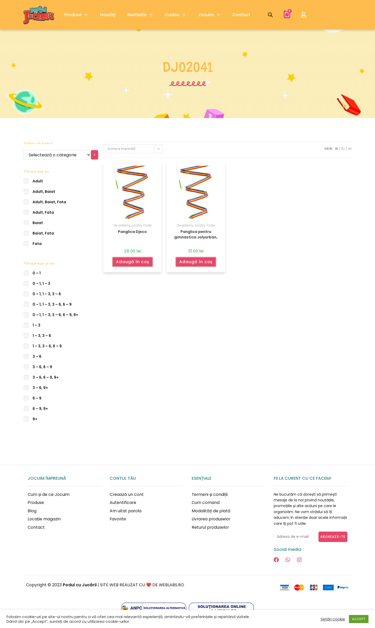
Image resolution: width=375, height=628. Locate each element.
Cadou (175, 15)
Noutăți (108, 15)
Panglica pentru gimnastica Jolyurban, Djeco (195, 234)
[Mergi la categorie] (94, 154)
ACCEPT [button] (358, 619)
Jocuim (209, 15)
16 (336, 148)
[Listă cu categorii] (57, 154)
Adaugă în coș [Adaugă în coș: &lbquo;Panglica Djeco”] (132, 261)
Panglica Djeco (132, 231)
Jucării (136, 225)
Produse (76, 15)
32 (343, 148)
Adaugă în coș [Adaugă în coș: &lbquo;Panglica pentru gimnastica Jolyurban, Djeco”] (196, 261)
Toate (147, 225)
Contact (241, 15)
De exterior (122, 225)
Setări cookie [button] (333, 619)
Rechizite (140, 15)
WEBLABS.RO (171, 585)
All (350, 148)
